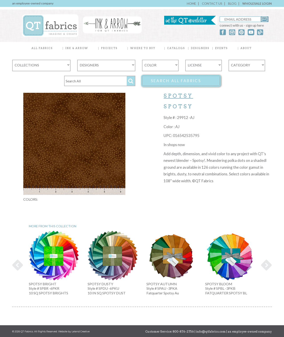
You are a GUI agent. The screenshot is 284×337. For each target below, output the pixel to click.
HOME (191, 3)
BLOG (232, 3)
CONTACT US (212, 3)
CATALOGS (176, 48)
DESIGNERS (200, 48)
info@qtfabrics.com (211, 331)
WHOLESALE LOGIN (257, 3)
